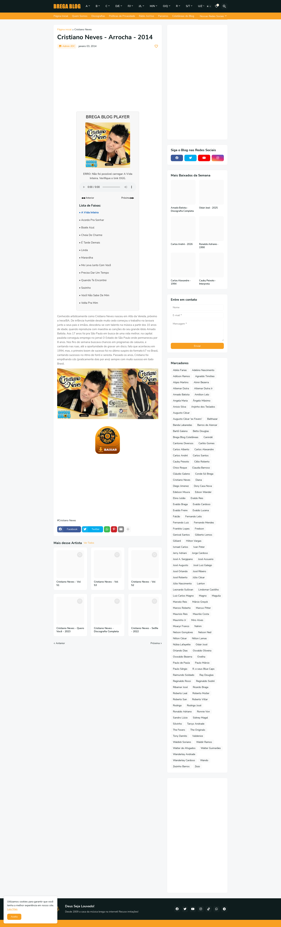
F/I (129, 6)
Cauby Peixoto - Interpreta (207, 282)
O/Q (165, 6)
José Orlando (180, 571)
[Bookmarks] (216, 6)
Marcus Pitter (203, 608)
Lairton (201, 583)
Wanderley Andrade (184, 754)
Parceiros (163, 16)
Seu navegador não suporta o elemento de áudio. (107, 187)
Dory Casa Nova (203, 486)
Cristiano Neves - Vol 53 (106, 583)
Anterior (60, 643)
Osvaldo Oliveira (202, 650)
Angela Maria (180, 400)
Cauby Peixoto (181, 461)
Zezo (197, 766)
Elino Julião (179, 498)
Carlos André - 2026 (182, 244)
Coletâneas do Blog (183, 16)
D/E (117, 6)
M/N (152, 6)
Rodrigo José (194, 705)
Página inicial (64, 29)
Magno (203, 595)
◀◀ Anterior (87, 198)
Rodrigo (177, 705)
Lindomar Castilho (208, 589)
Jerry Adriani (180, 553)
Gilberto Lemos (203, 534)
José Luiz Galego (202, 565)
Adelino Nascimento (203, 370)
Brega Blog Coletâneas (185, 437)
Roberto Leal (180, 693)
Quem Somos (79, 16)
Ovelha (201, 656)
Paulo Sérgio (180, 669)
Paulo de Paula (181, 662)
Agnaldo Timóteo (205, 376)
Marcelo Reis (180, 602)
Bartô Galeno (180, 431)
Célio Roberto (201, 461)
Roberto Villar (200, 699)
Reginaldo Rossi (182, 681)
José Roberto (180, 577)
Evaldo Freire (180, 510)
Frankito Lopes (181, 528)
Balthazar (212, 419)
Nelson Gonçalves (183, 632)
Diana (199, 480)
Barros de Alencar (207, 425)
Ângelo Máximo (201, 400)
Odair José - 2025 (208, 207)
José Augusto (180, 565)
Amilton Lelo (202, 394)
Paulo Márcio (202, 662)
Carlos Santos (201, 455)
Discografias (98, 16)
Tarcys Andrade (195, 723)
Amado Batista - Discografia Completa (182, 209)
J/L (140, 6)
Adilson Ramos (181, 376)
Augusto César (181, 413)
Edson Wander (203, 492)
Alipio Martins (181, 382)
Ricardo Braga (200, 687)
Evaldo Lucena (201, 510)
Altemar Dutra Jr (203, 388)
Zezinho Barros (181, 766)
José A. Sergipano (183, 559)
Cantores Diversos (183, 443)
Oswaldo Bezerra (182, 656)
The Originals (197, 730)
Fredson (199, 528)
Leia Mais (12, 909)
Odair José (201, 644)
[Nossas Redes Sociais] (212, 16)
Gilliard (177, 541)
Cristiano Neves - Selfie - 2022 (144, 630)
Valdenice (197, 736)
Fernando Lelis (193, 516)
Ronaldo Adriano (182, 711)
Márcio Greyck (200, 602)
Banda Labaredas (182, 425)
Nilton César (180, 638)
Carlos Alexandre (204, 449)
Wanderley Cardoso (184, 760)
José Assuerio (205, 559)
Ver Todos (89, 543)
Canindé (208, 437)
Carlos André (180, 455)
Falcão (176, 516)
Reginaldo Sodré (205, 681)
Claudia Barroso (201, 467)
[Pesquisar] (224, 6)
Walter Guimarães (211, 748)
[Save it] (156, 46)
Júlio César (199, 577)
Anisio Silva (179, 406)
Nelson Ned (204, 632)
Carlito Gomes (207, 443)
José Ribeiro (199, 571)
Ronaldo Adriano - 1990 (208, 246)
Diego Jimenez (181, 486)
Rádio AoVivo (146, 16)
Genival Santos (181, 534)
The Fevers (179, 730)
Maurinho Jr (179, 620)
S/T (188, 6)
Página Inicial (61, 16)
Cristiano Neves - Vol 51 (68, 583)
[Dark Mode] (209, 6)
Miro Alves (197, 620)
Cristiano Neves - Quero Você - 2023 (70, 630)
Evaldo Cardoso (201, 504)
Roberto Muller (200, 693)
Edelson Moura (181, 492)
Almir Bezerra (201, 382)
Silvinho (177, 723)
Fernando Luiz (181, 522)
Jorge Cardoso (200, 553)
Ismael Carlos (180, 547)
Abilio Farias (180, 370)
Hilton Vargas (193, 541)
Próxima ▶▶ (127, 198)
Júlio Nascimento (182, 583)
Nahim (198, 626)
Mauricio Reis (180, 614)
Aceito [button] (14, 916)
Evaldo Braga (180, 504)
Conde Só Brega (204, 474)
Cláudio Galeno (181, 474)
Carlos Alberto (181, 449)
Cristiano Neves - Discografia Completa (106, 630)
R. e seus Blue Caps (203, 669)
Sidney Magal (200, 717)
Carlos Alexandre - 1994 (181, 282)
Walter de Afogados (184, 748)
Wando (204, 760)
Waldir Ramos (204, 742)
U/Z (200, 6)
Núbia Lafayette (181, 644)
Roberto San (180, 699)
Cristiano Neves (83, 29)
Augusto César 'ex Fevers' (187, 419)
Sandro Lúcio (180, 717)
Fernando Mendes (204, 522)
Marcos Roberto (182, 608)
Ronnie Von (203, 711)
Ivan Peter (199, 547)
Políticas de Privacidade (122, 16)
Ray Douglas (206, 675)
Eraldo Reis (197, 498)
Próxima (155, 643)
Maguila (216, 595)
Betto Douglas (201, 431)
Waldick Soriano (182, 742)
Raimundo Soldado (183, 675)
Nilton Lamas (199, 638)
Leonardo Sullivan (183, 589)
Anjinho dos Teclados (203, 406)
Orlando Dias (180, 650)
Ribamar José (180, 687)
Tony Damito (180, 736)
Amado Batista (181, 394)
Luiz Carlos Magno (183, 595)
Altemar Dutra (181, 388)
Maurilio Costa (201, 614)
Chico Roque (180, 467)
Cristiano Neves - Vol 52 (143, 583)
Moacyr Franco (181, 626)
